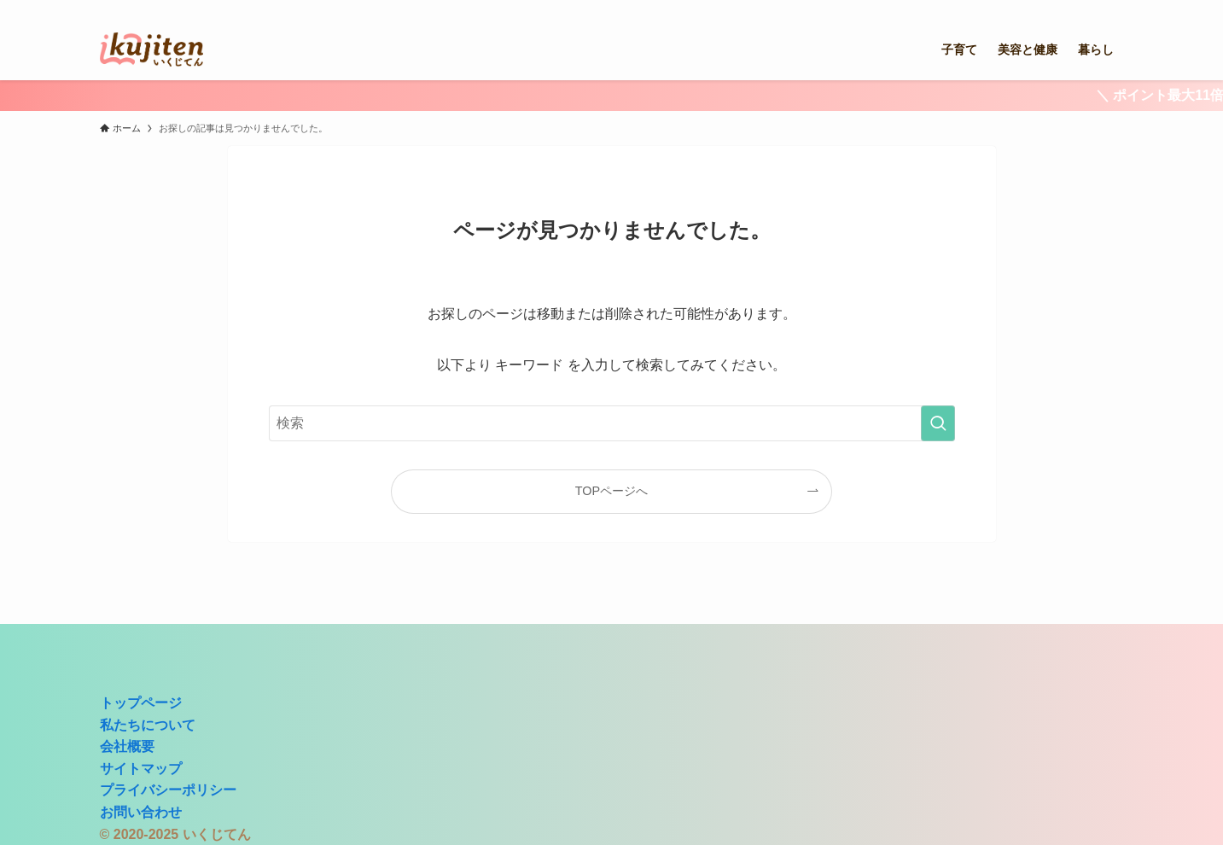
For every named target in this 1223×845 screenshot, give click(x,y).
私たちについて (147, 725)
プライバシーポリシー (168, 790)
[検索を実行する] (938, 423)
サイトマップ (141, 768)
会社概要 (127, 746)
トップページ (141, 703)
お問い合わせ (141, 812)
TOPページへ (611, 491)
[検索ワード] (612, 423)
